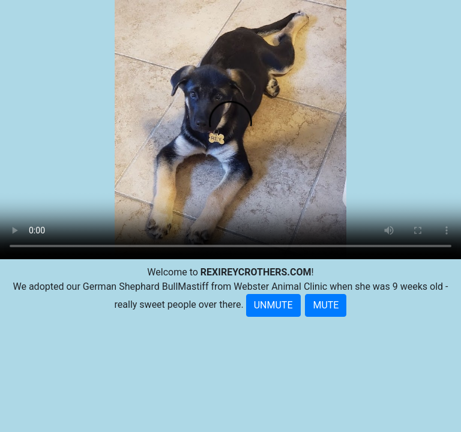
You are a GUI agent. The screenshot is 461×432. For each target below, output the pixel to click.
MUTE (326, 305)
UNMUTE (273, 305)
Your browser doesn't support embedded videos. (230, 129)
